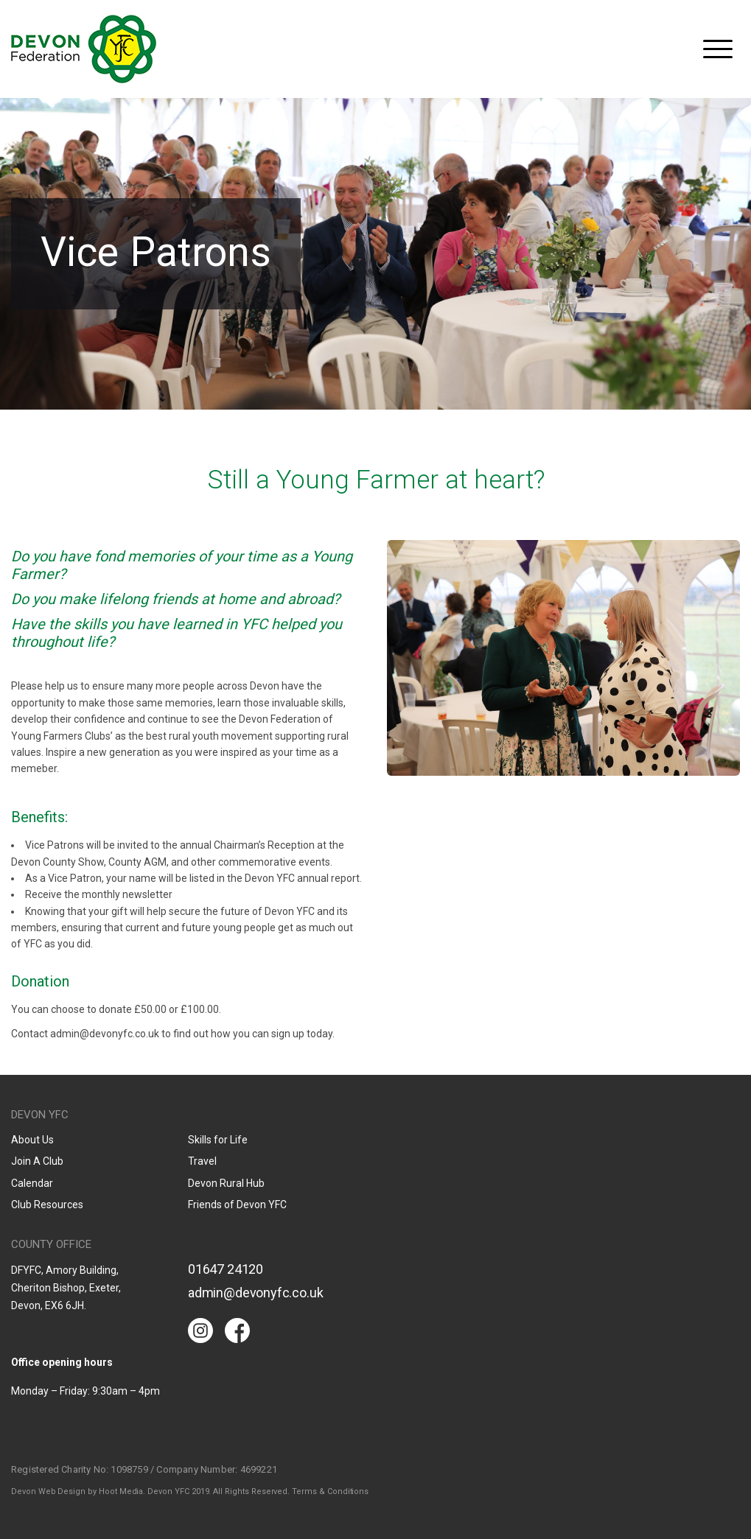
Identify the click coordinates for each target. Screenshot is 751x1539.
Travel (202, 1161)
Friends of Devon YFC (237, 1204)
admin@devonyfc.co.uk (255, 1292)
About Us (32, 1140)
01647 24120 (225, 1269)
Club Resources (47, 1204)
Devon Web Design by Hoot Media (77, 1491)
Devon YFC (83, 49)
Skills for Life (218, 1140)
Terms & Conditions (330, 1491)
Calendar (32, 1183)
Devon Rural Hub (226, 1183)
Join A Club (37, 1161)
